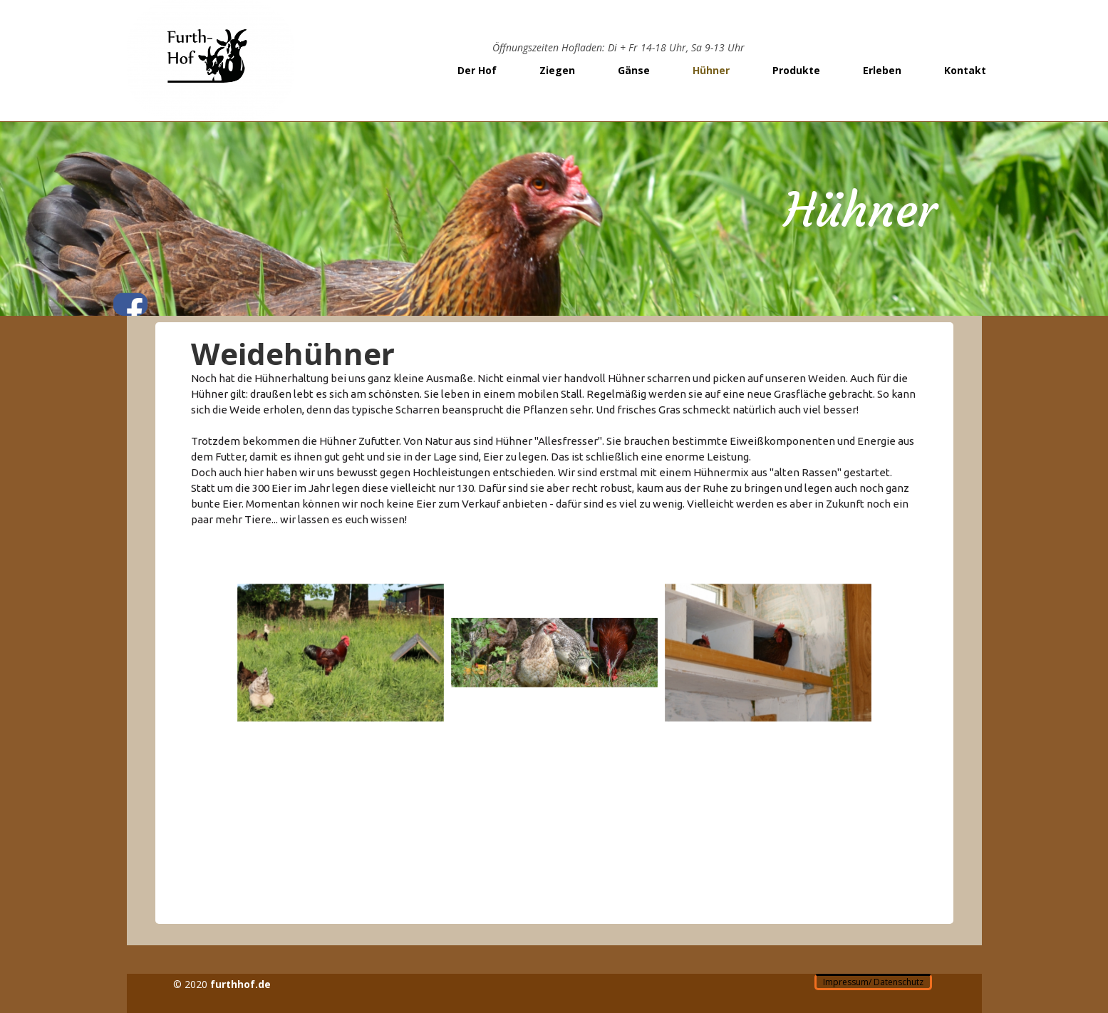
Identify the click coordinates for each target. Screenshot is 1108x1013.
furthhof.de (240, 984)
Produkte (796, 70)
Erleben (882, 70)
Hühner (711, 70)
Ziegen (557, 70)
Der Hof (477, 70)
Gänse (634, 70)
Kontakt (965, 70)
